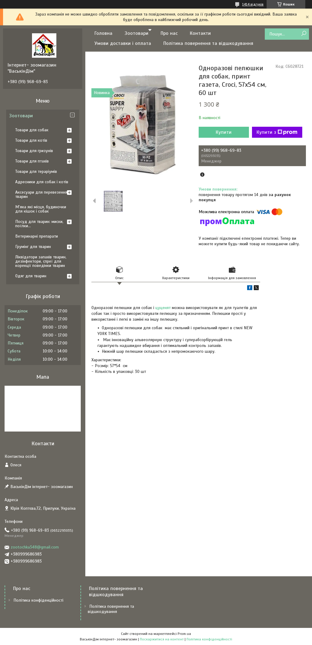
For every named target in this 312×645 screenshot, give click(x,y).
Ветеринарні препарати (36, 236)
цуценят (163, 307)
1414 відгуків (253, 4)
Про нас (169, 33)
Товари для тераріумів (36, 171)
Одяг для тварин (30, 276)
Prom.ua (184, 634)
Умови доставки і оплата (122, 43)
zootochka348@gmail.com (35, 547)
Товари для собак (31, 130)
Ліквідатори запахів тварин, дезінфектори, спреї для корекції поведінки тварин (40, 261)
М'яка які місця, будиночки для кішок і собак (40, 209)
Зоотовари (136, 33)
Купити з (277, 132)
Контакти (200, 33)
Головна (103, 33)
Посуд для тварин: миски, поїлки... (39, 223)
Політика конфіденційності (38, 600)
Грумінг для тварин (33, 246)
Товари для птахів (32, 161)
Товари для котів (31, 140)
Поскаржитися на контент (162, 639)
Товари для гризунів (34, 150)
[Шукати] (303, 33)
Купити (224, 132)
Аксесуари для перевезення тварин (41, 194)
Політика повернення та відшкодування (208, 43)
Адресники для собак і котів (41, 181)
